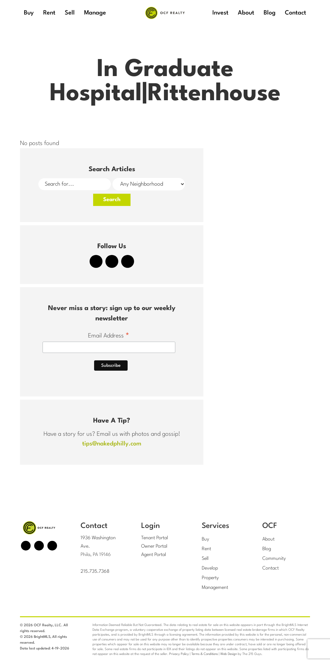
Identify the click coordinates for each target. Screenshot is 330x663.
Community (274, 558)
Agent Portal (153, 554)
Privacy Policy (179, 654)
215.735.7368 (95, 571)
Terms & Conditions (204, 654)
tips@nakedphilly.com (111, 444)
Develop (210, 568)
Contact (270, 568)
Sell (205, 558)
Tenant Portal (154, 538)
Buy (205, 539)
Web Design (228, 654)
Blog (266, 549)
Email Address (109, 336)
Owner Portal (154, 546)
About (268, 539)
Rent (206, 549)
